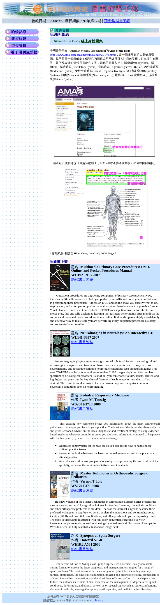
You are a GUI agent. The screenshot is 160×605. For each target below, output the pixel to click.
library (99, 600)
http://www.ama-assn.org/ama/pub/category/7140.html (83, 54)
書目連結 (82, 279)
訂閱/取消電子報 (117, 21)
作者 (75, 400)
